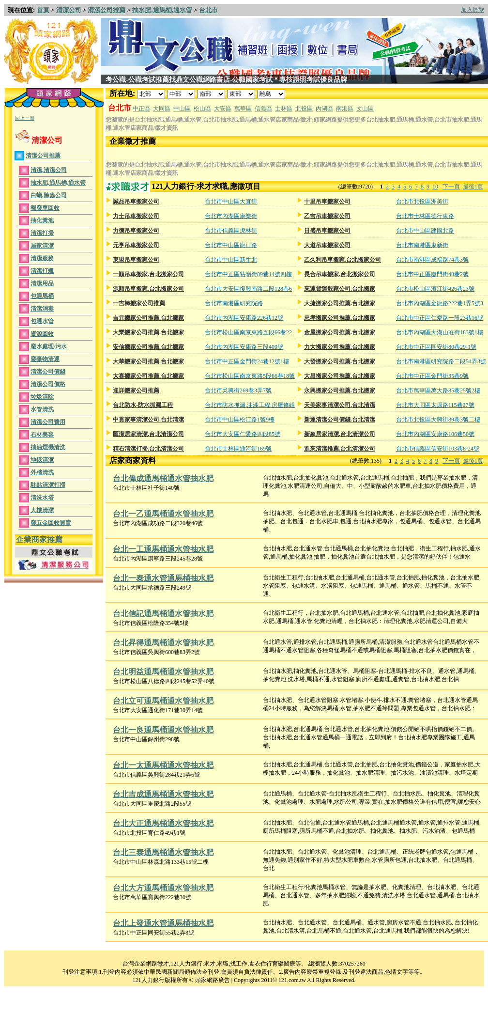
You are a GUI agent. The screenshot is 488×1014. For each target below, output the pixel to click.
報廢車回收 (45, 207)
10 (435, 186)
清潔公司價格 (47, 384)
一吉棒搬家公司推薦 (139, 303)
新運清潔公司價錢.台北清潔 (339, 419)
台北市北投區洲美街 (422, 201)
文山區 (365, 108)
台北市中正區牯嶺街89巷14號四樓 (248, 274)
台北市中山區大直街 (231, 201)
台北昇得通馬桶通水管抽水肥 (163, 643)
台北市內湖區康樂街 (231, 216)
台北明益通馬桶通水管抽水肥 (163, 672)
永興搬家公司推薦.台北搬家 (339, 390)
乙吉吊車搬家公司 (327, 216)
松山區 (202, 108)
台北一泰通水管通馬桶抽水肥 (163, 578)
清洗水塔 (42, 497)
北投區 (304, 108)
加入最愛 (472, 9)
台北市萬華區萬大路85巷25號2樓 (438, 390)
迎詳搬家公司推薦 (136, 390)
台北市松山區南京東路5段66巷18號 (250, 376)
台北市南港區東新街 (422, 245)
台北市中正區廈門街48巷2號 (432, 274)
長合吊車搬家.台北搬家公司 (339, 274)
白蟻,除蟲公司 (48, 195)
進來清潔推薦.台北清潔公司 (339, 448)
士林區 (283, 108)
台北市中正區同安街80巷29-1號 (436, 346)
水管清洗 (42, 409)
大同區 (161, 108)
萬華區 (243, 108)
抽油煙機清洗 (47, 447)
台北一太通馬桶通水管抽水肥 (163, 765)
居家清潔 (42, 245)
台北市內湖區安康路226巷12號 (244, 317)
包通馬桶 (42, 296)
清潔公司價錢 (47, 371)
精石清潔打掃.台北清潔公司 (148, 448)
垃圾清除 (42, 396)
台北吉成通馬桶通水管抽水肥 (163, 794)
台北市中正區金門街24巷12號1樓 (247, 361)
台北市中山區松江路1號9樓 (239, 419)
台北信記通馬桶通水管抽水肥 (163, 613)
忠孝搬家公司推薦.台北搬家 (339, 317)
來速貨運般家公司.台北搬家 (339, 288)
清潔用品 (42, 283)
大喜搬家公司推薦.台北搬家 (148, 376)
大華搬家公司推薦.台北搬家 (148, 361)
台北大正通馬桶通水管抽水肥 (163, 823)
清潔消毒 (42, 308)
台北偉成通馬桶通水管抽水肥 (163, 478)
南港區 (344, 108)
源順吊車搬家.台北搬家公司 (148, 288)
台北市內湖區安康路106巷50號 (435, 434)
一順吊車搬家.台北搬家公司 (148, 274)
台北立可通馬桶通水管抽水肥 (163, 701)
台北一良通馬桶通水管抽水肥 (163, 730)
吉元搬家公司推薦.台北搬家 (148, 317)
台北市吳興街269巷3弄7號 (238, 390)
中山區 (182, 108)
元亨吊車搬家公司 (136, 245)
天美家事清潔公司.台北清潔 (339, 405)
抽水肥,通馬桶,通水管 (162, 10)
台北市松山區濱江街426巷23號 (435, 288)
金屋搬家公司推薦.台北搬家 (339, 332)
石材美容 (42, 434)
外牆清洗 (42, 472)
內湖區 (324, 108)
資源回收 (42, 333)
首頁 (43, 10)
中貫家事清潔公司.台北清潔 (148, 419)
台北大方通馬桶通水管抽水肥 (163, 888)
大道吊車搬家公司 (327, 245)
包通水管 (42, 321)
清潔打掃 (42, 233)
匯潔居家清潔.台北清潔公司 (148, 434)
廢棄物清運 (45, 359)
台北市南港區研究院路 (234, 303)
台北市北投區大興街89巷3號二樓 (438, 419)
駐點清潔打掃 (47, 485)
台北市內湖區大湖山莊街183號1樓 (439, 332)
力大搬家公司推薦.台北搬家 (339, 346)
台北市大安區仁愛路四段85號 (242, 434)
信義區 (263, 108)
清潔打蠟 (42, 270)
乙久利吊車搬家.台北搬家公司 (342, 259)
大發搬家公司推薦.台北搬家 (339, 361)
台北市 (208, 10)
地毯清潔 (42, 459)
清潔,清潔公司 (48, 170)
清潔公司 (68, 10)
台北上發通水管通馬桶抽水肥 (163, 923)
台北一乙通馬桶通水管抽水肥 (163, 514)
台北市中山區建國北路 (425, 230)
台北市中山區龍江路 (231, 245)
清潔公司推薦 (106, 10)
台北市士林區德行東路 (425, 216)
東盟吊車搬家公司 (136, 259)
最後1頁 (473, 186)
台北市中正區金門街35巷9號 (432, 376)
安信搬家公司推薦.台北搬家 (148, 346)
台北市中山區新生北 (231, 259)
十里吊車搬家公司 (327, 201)
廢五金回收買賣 (50, 522)
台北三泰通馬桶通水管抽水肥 (163, 852)
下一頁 (451, 186)
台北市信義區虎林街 (231, 230)
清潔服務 (42, 258)
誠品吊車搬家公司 (136, 201)
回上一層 (24, 118)
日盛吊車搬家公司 (327, 230)
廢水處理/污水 (48, 346)
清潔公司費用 (47, 422)
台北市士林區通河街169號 (238, 448)
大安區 (222, 108)
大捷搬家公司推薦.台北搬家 (339, 303)
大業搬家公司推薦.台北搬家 (148, 332)
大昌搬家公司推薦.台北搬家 (339, 376)
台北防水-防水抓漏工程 (143, 405)
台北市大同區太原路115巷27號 (435, 405)
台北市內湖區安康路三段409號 (244, 346)
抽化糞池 (42, 220)
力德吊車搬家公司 (136, 230)
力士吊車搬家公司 (136, 216)
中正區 (141, 108)
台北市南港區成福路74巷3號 (432, 259)
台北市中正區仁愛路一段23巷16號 (439, 317)
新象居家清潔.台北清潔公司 (339, 434)
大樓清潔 (42, 510)
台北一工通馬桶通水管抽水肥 (163, 549)
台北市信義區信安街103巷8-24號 (437, 448)
